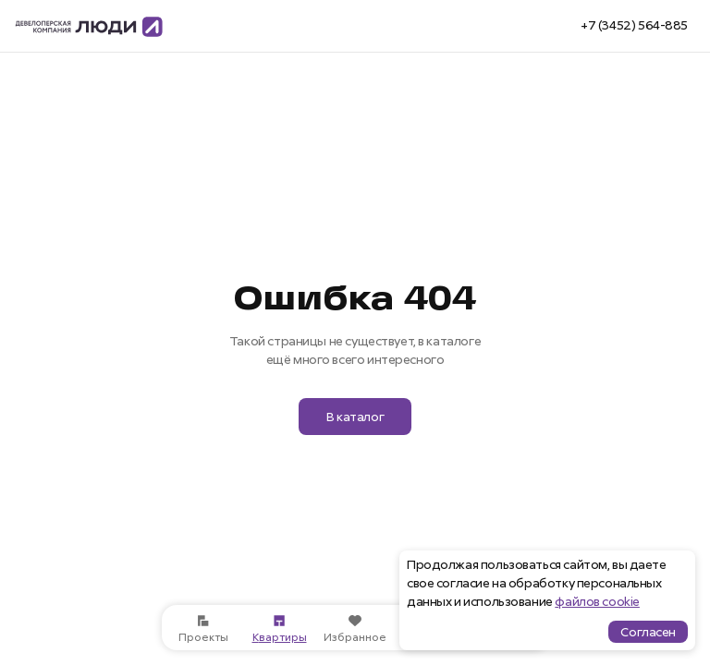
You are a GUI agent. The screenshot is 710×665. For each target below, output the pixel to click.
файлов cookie (597, 601)
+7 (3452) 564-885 (634, 24)
